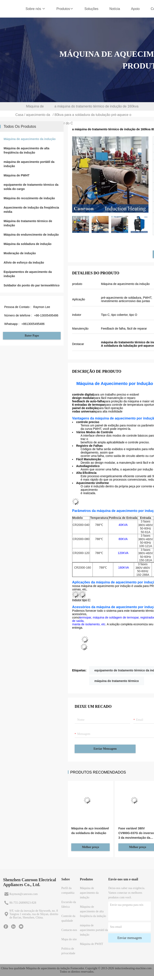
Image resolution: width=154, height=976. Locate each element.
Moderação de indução (20, 253)
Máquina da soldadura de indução (28, 244)
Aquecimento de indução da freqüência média (31, 209)
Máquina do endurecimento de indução (31, 234)
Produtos (64, 9)
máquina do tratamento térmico (116, 681)
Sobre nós (35, 9)
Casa (19, 115)
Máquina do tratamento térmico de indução (28, 223)
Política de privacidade (68, 951)
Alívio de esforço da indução (24, 262)
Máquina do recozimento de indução (29, 198)
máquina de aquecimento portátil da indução (29, 164)
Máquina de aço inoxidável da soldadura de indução (90, 831)
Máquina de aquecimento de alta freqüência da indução (26, 150)
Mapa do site (69, 939)
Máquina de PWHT (16, 175)
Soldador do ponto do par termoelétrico (32, 285)
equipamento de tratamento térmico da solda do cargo (31, 187)
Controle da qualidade (68, 918)
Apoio (135, 9)
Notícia (114, 9)
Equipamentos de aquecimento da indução (28, 274)
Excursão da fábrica (68, 904)
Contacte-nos (69, 930)
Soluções (91, 9)
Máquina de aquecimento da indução (38, 114)
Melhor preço (90, 847)
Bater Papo (32, 335)
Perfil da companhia (67, 890)
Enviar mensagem (105, 748)
